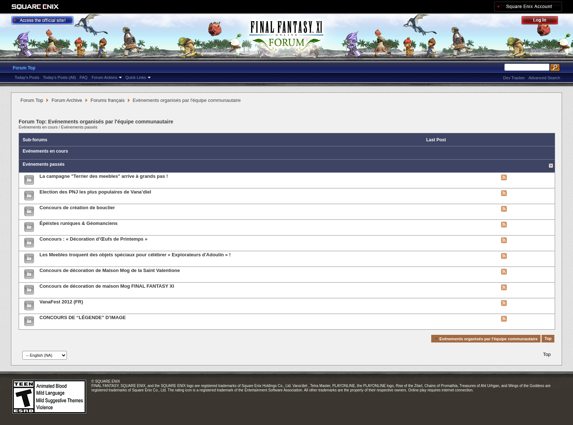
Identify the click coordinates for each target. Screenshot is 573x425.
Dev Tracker (514, 78)
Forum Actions (104, 77)
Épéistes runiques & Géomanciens (78, 223)
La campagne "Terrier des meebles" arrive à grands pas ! (103, 176)
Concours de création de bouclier (77, 207)
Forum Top (24, 67)
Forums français (108, 100)
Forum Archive (67, 100)
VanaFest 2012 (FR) (61, 302)
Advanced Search (544, 78)
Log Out (543, 21)
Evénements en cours (38, 127)
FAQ (84, 77)
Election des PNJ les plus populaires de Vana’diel (95, 192)
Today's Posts (27, 77)
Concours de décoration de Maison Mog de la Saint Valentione (109, 270)
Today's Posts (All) (59, 77)
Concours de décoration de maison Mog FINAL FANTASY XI (106, 286)
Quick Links (135, 77)
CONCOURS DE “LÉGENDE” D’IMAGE (82, 317)
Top (547, 339)
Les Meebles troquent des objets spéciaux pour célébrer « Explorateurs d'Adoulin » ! (135, 254)
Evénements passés (79, 127)
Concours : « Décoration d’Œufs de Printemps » (93, 239)
